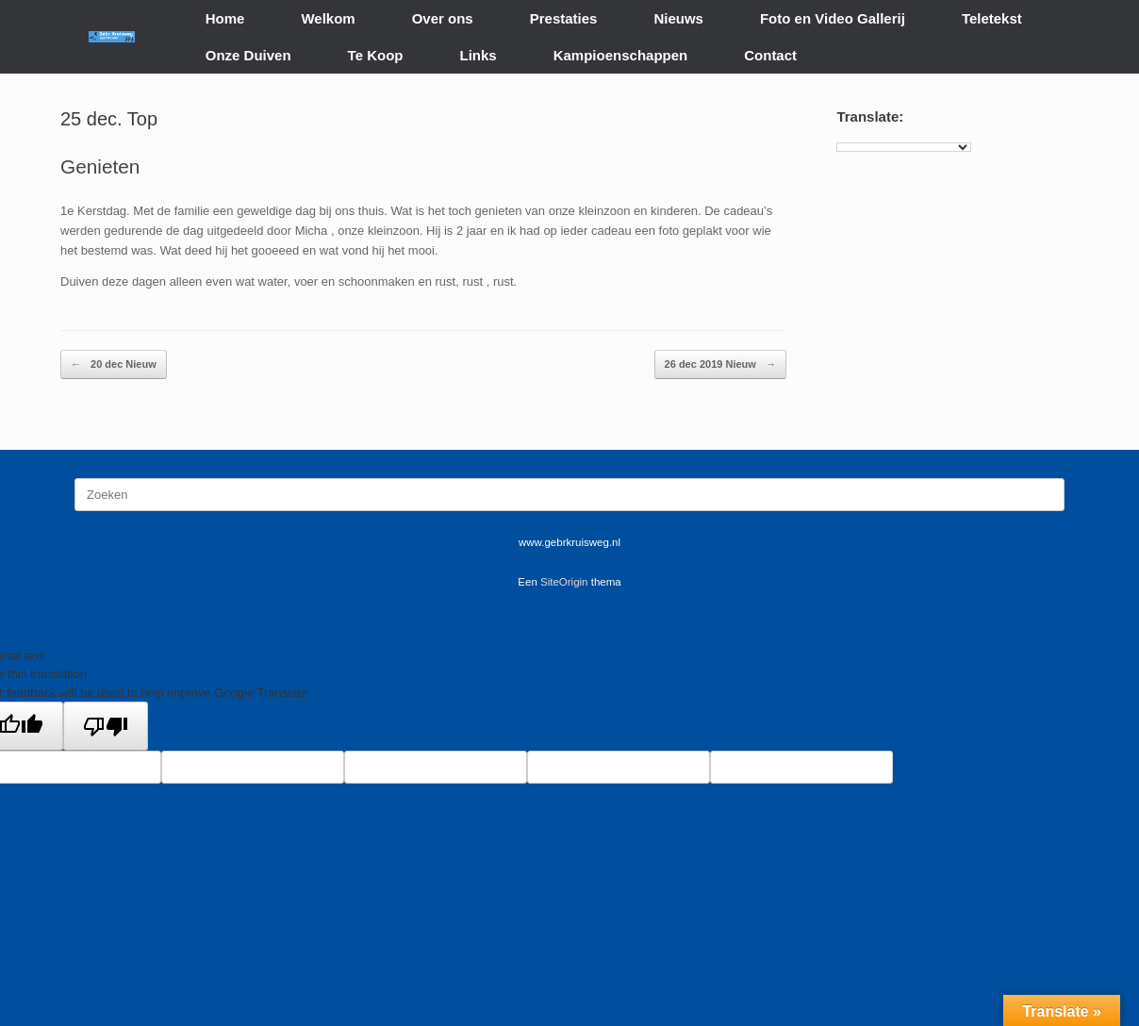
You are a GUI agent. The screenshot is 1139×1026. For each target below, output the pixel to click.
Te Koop (376, 55)
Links (478, 55)
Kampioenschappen (620, 55)
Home (225, 18)
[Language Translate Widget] (903, 147)
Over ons (442, 18)
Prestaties (564, 18)
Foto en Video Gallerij (832, 18)
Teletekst (992, 18)
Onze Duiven (248, 55)
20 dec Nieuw (114, 364)
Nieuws (678, 18)
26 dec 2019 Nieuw (720, 364)
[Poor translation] (105, 726)
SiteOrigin (564, 581)
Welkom (328, 18)
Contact (770, 55)
